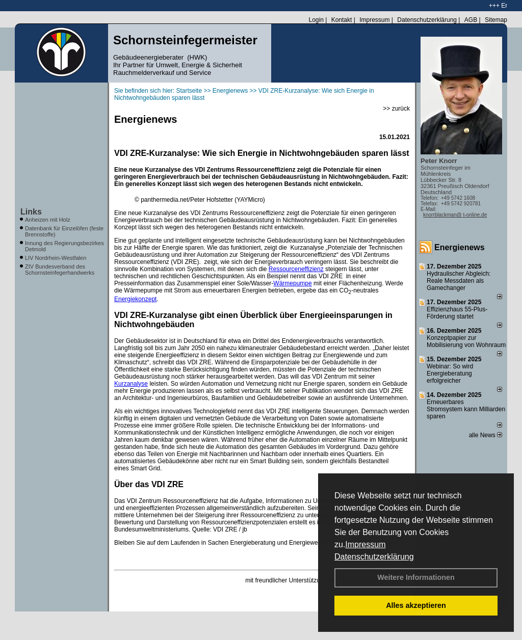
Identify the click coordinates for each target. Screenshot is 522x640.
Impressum (365, 544)
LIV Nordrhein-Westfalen (55, 258)
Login (315, 19)
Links (31, 211)
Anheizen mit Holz (47, 220)
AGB (470, 19)
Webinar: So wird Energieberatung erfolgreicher (450, 373)
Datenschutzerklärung (374, 556)
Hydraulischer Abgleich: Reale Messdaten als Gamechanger (458, 280)
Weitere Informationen (416, 577)
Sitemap (496, 19)
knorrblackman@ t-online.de (455, 215)
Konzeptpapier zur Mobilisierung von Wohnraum (466, 341)
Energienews (459, 247)
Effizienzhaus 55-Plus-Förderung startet (457, 313)
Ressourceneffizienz (296, 269)
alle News (485, 435)
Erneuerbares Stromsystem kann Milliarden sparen (466, 409)
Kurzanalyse (131, 383)
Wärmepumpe (292, 283)
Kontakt (341, 19)
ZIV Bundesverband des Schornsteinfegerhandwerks (59, 269)
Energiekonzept (135, 299)
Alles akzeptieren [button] (416, 605)
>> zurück (396, 108)
